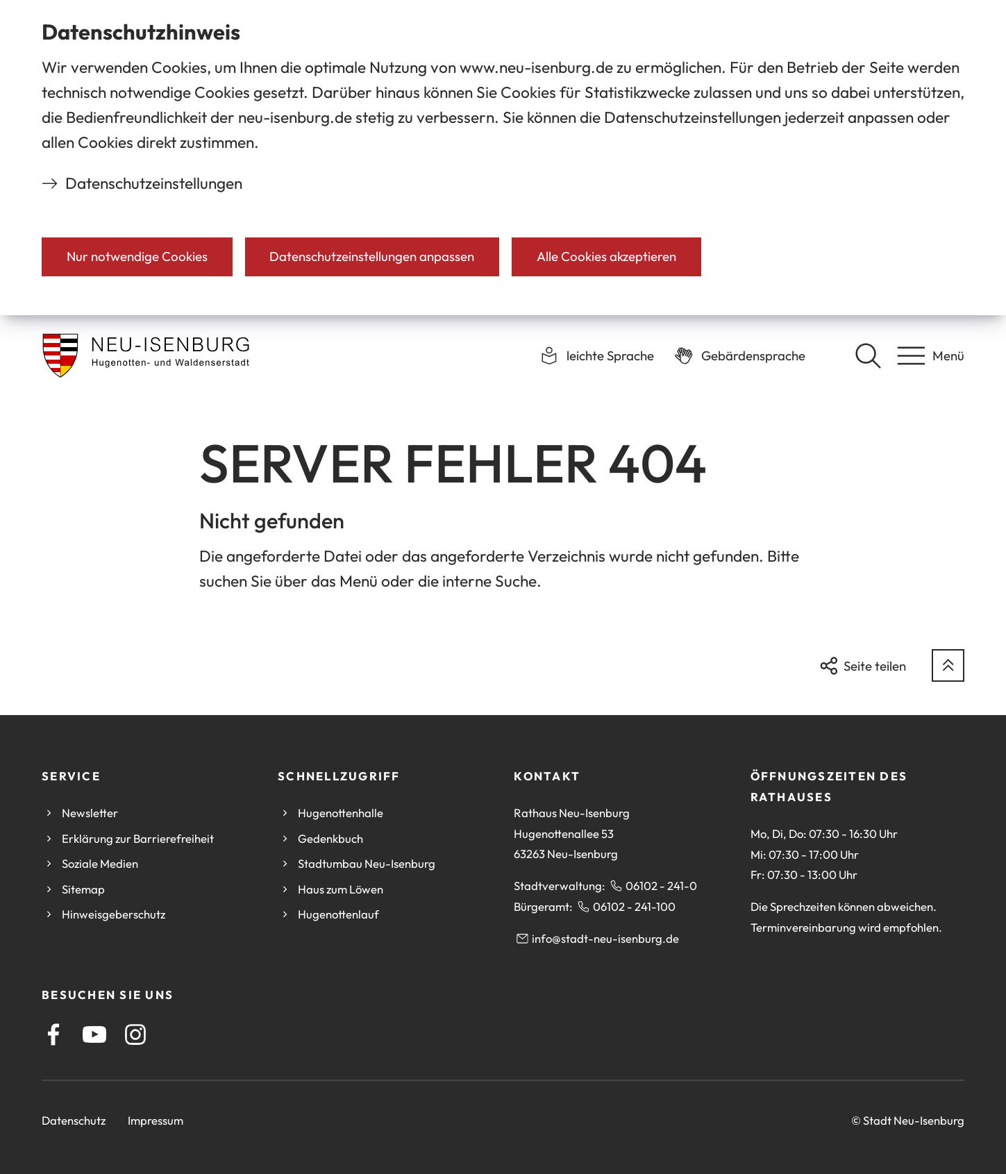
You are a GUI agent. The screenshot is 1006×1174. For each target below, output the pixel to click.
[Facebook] (53, 1034)
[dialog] (503, 157)
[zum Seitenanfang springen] (948, 665)
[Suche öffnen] (868, 355)
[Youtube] (94, 1034)
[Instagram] (135, 1034)
